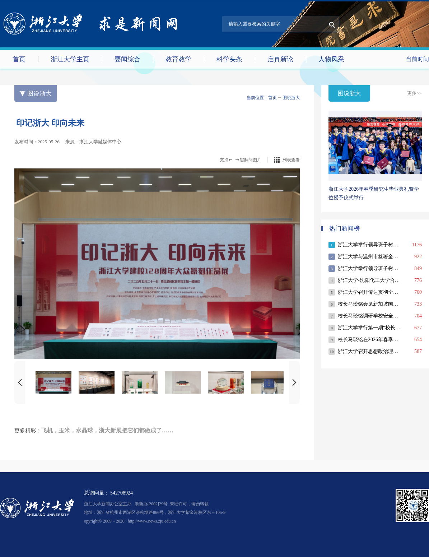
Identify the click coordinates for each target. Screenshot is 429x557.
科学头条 (229, 59)
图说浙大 (291, 97)
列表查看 (291, 159)
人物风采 (331, 59)
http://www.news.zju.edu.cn (152, 521)
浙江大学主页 (70, 59)
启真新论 (280, 59)
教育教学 (178, 59)
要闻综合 (127, 59)
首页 (19, 59)
